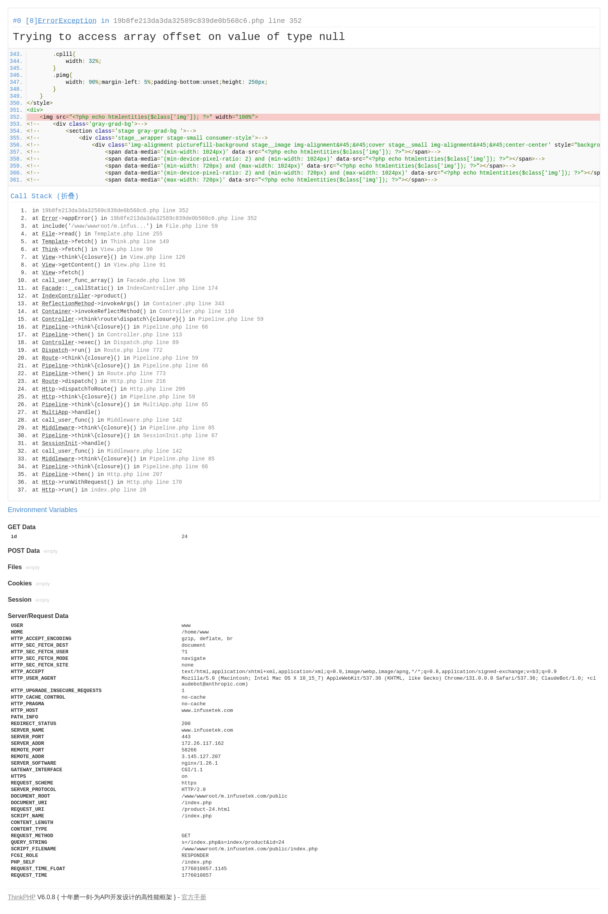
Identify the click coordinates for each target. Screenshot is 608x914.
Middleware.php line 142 (144, 420)
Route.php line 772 (133, 350)
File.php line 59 (192, 226)
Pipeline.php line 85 (181, 428)
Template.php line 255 (128, 234)
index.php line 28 (118, 490)
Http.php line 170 (154, 482)
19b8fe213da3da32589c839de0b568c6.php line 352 (207, 21)
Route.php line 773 (136, 373)
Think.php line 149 (140, 242)
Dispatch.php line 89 (146, 342)
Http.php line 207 (134, 474)
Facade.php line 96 (156, 280)
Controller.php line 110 (196, 311)
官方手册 (193, 897)
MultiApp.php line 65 (175, 405)
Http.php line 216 (138, 381)
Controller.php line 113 (144, 335)
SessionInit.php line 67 (180, 436)
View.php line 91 (140, 265)
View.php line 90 (126, 249)
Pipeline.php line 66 (175, 327)
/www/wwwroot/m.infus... (108, 226)
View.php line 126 (157, 257)
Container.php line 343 (189, 304)
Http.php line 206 (157, 389)
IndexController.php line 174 (172, 288)
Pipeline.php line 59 (231, 319)
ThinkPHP (22, 897)
